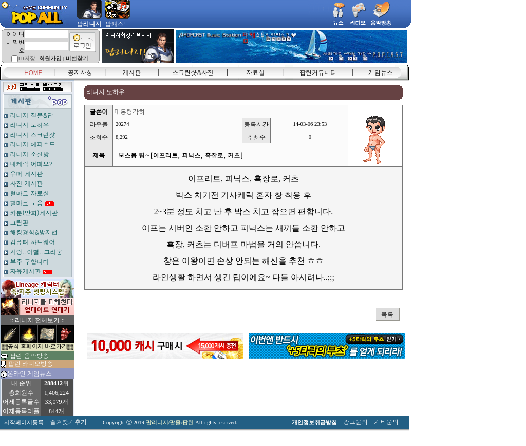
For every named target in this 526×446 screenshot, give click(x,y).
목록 (387, 314)
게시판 (132, 72)
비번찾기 (77, 58)
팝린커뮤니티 (317, 72)
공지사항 (80, 72)
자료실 (255, 72)
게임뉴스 (380, 72)
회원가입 (50, 58)
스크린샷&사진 (193, 72)
